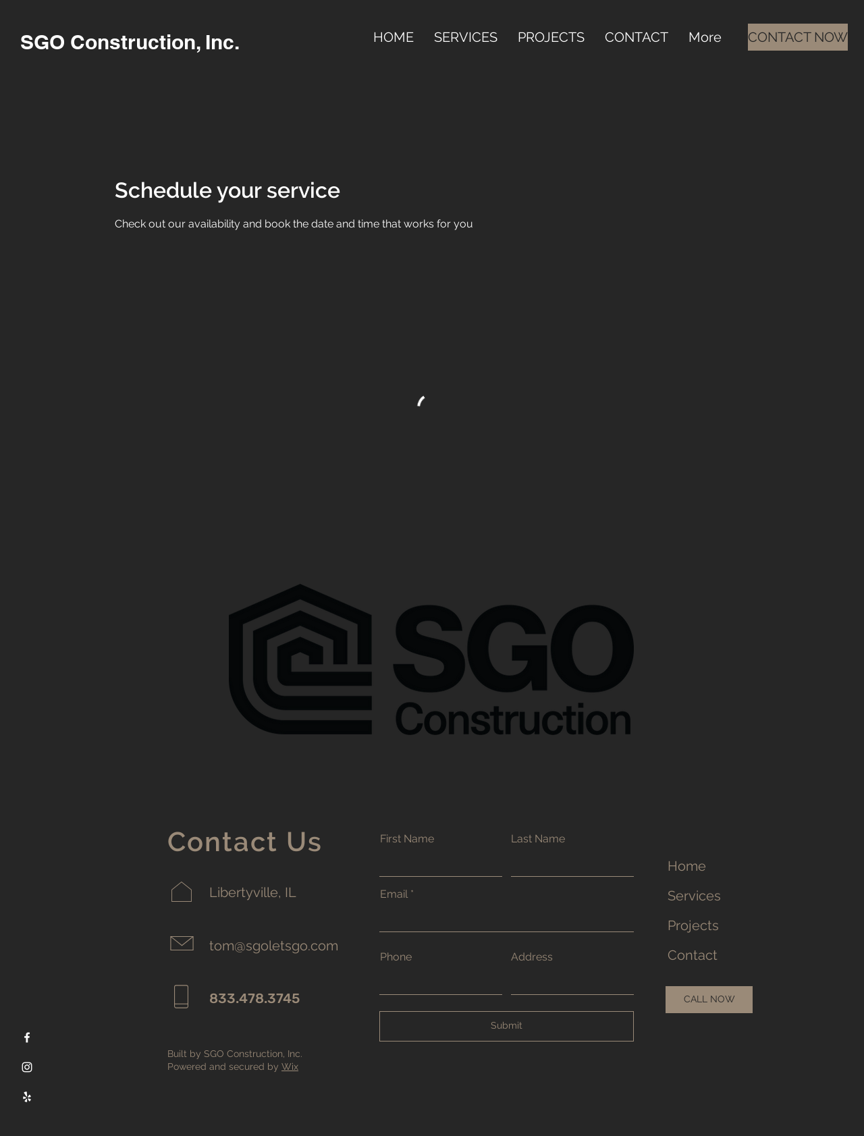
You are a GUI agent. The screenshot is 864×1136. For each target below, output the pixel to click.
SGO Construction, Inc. (130, 42)
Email (394, 894)
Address (532, 957)
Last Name (538, 839)
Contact (693, 955)
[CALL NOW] (709, 999)
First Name (407, 839)
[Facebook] (27, 1037)
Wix (289, 1066)
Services (694, 896)
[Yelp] (27, 1097)
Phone (396, 957)
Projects (693, 925)
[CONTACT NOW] (798, 37)
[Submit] (506, 1026)
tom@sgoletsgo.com (273, 946)
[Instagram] (27, 1067)
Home (687, 866)
